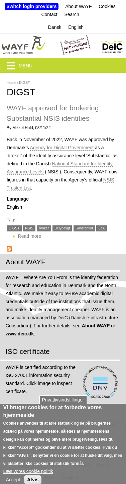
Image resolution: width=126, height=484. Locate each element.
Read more (29, 236)
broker (44, 228)
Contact (49, 14)
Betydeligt (62, 228)
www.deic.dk (20, 333)
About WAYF (78, 6)
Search (71, 14)
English (76, 27)
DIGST (14, 228)
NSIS (29, 228)
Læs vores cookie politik (28, 475)
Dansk (54, 27)
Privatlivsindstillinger (63, 404)
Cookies (107, 6)
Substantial (84, 228)
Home (11, 82)
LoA (102, 228)
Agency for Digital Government (62, 147)
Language (18, 199)
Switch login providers (31, 6)
